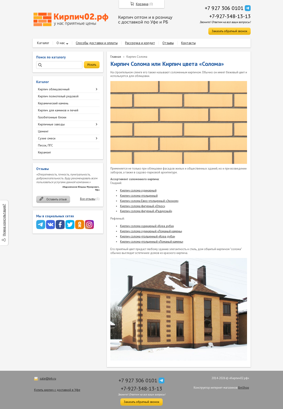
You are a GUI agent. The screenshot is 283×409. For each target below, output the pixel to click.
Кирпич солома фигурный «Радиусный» (146, 211)
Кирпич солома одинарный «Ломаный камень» (151, 231)
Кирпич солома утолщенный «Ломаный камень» (151, 242)
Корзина (142, 4)
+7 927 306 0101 (224, 8)
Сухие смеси (46, 138)
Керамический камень (53, 103)
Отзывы (168, 43)
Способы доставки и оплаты (97, 43)
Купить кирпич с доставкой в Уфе (57, 390)
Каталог (43, 43)
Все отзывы (87, 199)
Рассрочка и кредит (140, 43)
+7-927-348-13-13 (230, 16)
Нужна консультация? (4, 220)
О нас (61, 43)
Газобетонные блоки (52, 117)
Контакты (188, 43)
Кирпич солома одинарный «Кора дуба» (147, 226)
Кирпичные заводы (51, 124)
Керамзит (44, 152)
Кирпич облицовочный (53, 89)
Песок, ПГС (45, 145)
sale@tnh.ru (48, 378)
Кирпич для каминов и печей (58, 110)
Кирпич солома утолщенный (139, 196)
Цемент (43, 131)
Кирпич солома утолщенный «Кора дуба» (147, 236)
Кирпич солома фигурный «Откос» (142, 206)
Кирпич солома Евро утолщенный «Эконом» (149, 201)
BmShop (243, 388)
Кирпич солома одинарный (138, 190)
